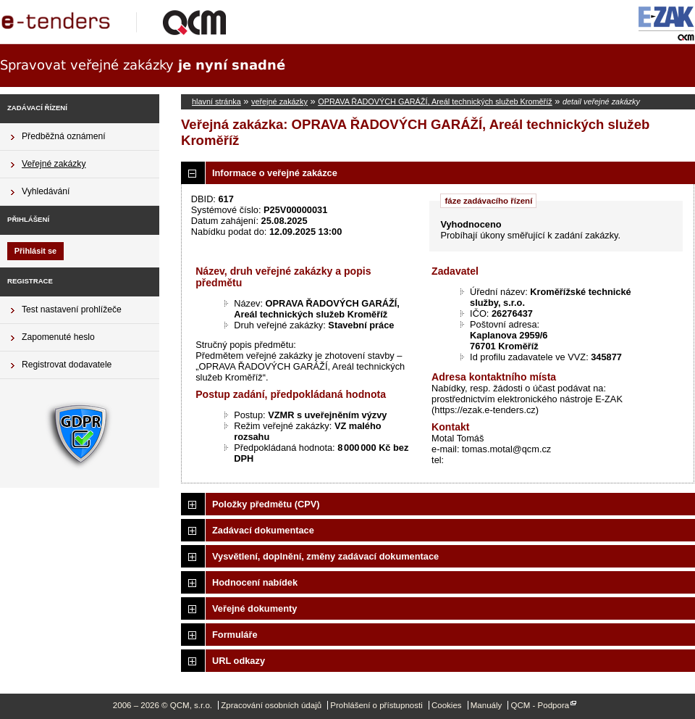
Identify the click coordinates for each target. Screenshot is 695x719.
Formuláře (235, 634)
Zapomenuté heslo (58, 337)
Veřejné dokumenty (254, 608)
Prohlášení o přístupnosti (376, 705)
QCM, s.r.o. (119, 21)
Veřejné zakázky (54, 164)
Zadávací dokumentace (263, 530)
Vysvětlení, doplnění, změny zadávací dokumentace (325, 556)
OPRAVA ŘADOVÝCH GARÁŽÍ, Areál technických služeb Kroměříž (435, 101)
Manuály (486, 705)
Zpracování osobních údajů (271, 705)
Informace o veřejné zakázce (274, 172)
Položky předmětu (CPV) (266, 504)
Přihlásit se (35, 250)
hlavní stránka (216, 101)
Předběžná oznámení (64, 136)
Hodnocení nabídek (255, 582)
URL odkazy (238, 660)
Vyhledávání (46, 191)
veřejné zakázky (279, 101)
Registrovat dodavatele (66, 365)
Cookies (446, 705)
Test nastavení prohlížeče (72, 309)
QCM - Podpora (539, 705)
